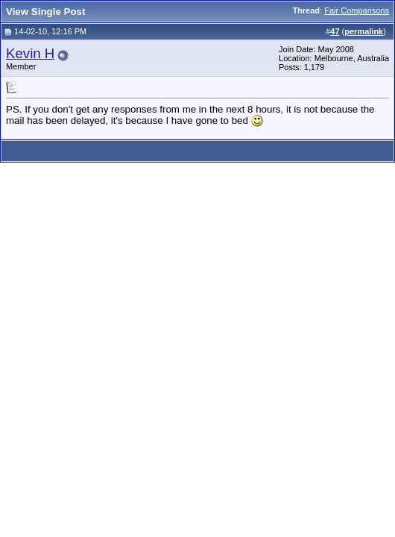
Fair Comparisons (356, 10)
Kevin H (30, 53)
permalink (363, 31)
